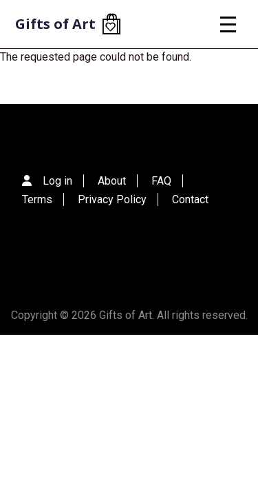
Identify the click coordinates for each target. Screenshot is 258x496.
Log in (57, 180)
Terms (37, 199)
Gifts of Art (55, 23)
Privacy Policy (112, 199)
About (112, 180)
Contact (190, 199)
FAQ (161, 180)
